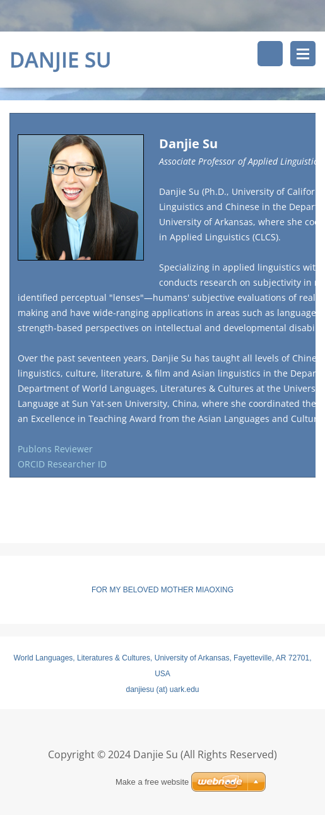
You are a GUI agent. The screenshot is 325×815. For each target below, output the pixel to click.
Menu (303, 53)
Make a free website (152, 782)
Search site (270, 53)
